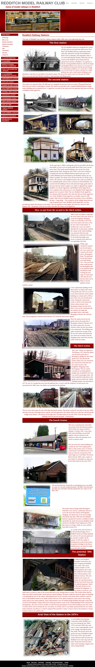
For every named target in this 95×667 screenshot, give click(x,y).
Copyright (48, 662)
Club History (5, 50)
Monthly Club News (7, 42)
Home (67, 3)
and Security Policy (57, 662)
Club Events (5, 46)
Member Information (7, 44)
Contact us (90, 3)
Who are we (5, 39)
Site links (82, 3)
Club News (74, 3)
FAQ (3, 48)
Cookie (66, 662)
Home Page (5, 37)
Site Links (34, 662)
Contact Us (5, 54)
